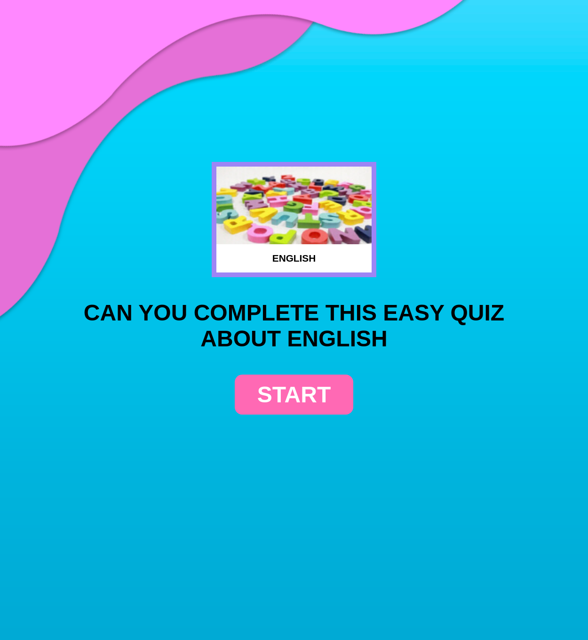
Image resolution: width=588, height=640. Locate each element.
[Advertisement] (294, 73)
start (294, 394)
